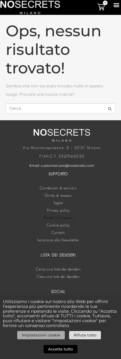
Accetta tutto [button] (60, 349)
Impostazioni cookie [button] (41, 335)
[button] (116, 4)
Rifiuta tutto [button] (85, 335)
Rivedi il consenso (58, 218)
